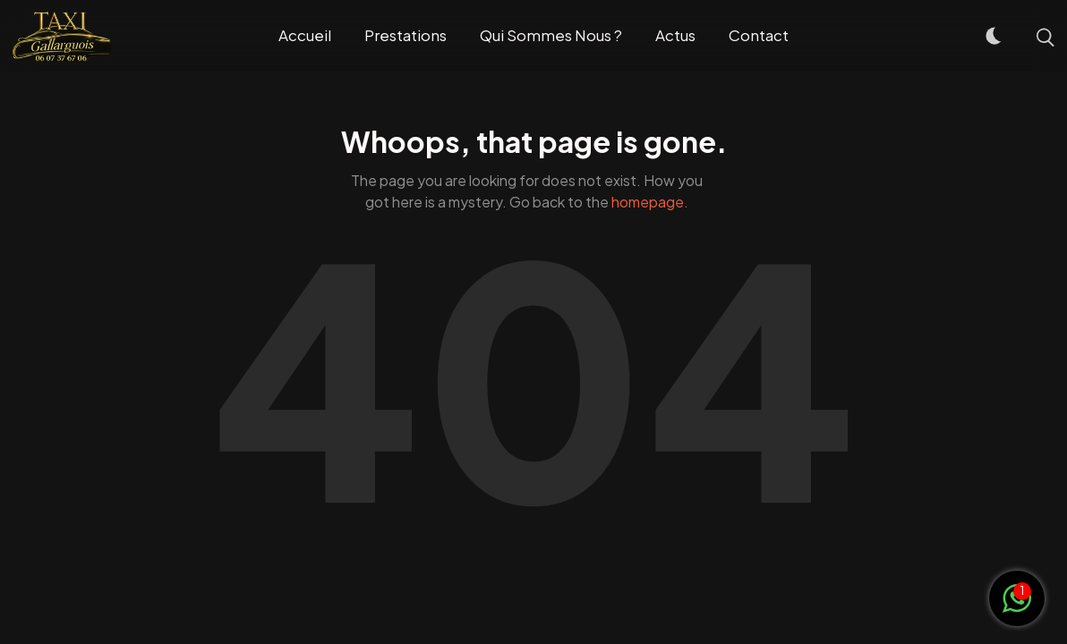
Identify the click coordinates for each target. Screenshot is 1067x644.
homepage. (649, 201)
